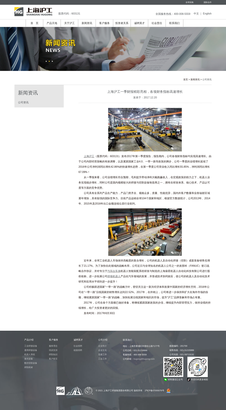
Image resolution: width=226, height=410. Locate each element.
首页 (185, 79)
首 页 (34, 23)
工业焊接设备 (30, 346)
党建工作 (102, 354)
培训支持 (53, 350)
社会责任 (157, 23)
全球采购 (189, 2)
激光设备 (28, 359)
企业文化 (102, 350)
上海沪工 (89, 156)
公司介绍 (102, 339)
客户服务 (104, 23)
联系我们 (174, 23)
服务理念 (53, 346)
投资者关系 (121, 23)
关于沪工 (69, 23)
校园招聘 (78, 350)
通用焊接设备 (30, 350)
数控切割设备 (30, 363)
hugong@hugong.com (144, 359)
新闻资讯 (87, 23)
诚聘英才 (139, 23)
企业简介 (102, 346)
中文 (196, 13)
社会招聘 (78, 346)
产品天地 (52, 23)
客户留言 (53, 359)
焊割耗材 (28, 367)
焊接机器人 (114, 276)
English (207, 13)
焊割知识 (53, 354)
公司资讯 (23, 102)
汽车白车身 (114, 271)
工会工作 (102, 359)
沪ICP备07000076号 (154, 390)
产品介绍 (29, 339)
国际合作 (208, 2)
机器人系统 (29, 354)
